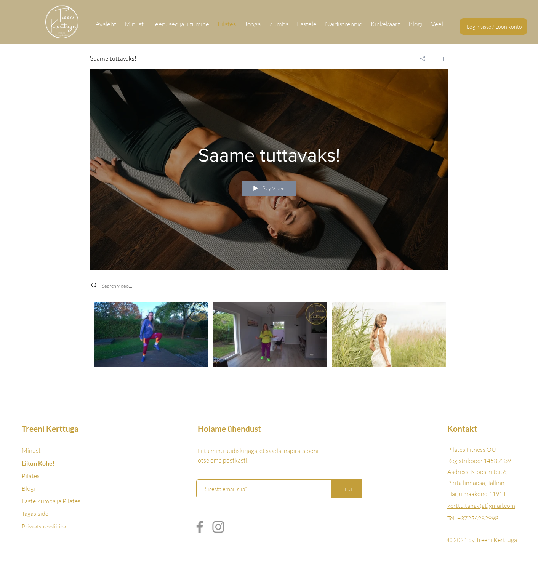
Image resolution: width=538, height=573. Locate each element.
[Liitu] (346, 488)
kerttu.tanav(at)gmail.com (481, 505)
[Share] (422, 58)
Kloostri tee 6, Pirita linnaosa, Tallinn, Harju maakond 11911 (477, 483)
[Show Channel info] (440, 58)
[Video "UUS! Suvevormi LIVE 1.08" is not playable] (389, 334)
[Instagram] (218, 527)
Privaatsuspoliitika (44, 526)
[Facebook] (200, 527)
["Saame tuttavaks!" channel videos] (269, 339)
